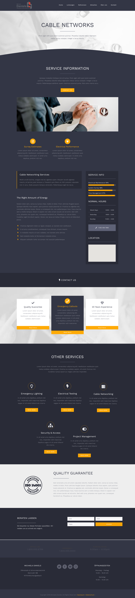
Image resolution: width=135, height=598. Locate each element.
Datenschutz (90, 595)
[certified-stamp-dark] (33, 477)
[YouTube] (70, 566)
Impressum (80, 595)
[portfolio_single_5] (67, 98)
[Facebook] (65, 566)
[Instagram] (76, 566)
